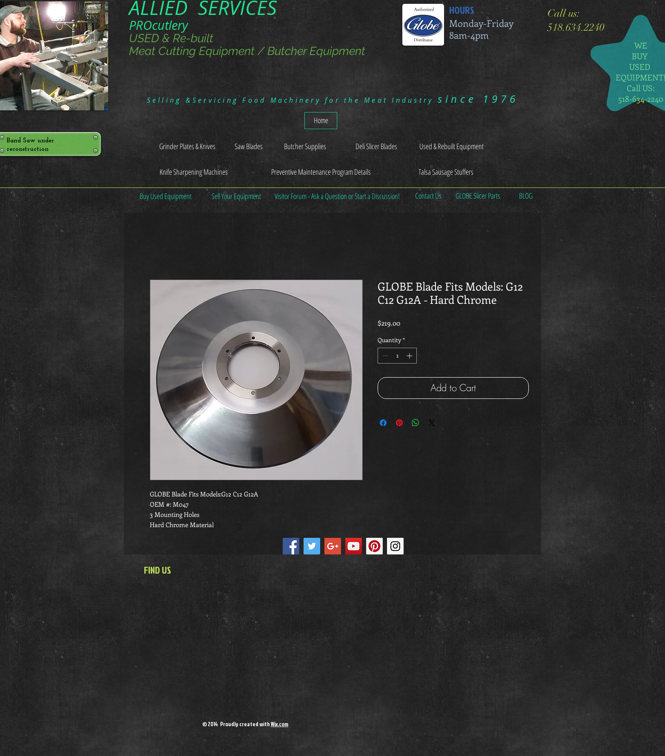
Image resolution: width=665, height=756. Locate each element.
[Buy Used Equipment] (165, 196)
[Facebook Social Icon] (291, 546)
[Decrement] (384, 355)
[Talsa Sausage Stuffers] (446, 172)
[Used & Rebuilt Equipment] (451, 146)
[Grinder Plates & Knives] (187, 146)
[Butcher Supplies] (305, 146)
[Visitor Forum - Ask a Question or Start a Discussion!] (337, 196)
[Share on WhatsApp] (415, 423)
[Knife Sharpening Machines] (193, 172)
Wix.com (279, 724)
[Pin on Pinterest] (399, 423)
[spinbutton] (397, 355)
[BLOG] (525, 196)
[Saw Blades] (248, 146)
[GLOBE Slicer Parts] (478, 196)
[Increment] (410, 355)
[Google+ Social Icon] (332, 546)
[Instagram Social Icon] (395, 546)
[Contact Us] (428, 196)
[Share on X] (432, 423)
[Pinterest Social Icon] (374, 546)
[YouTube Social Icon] (353, 546)
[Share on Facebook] (383, 423)
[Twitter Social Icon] (312, 546)
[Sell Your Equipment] (236, 196)
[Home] (320, 120)
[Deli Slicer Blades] (376, 146)
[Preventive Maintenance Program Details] (321, 172)
